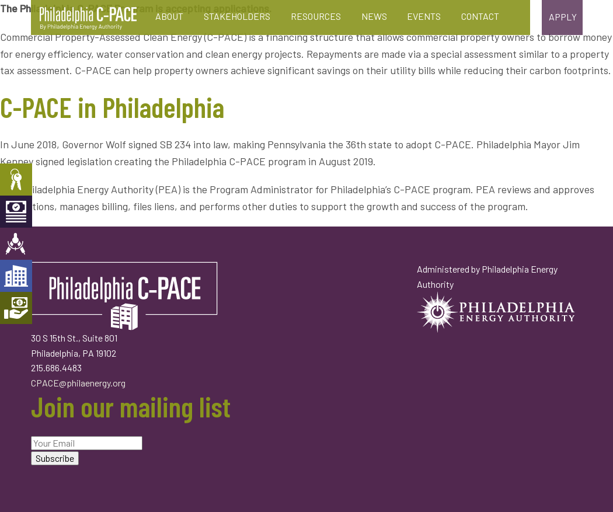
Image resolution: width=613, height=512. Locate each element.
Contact (480, 16)
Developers (16, 276)
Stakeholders (237, 16)
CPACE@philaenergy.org (78, 382)
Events (424, 16)
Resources (316, 16)
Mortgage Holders (16, 308)
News (374, 16)
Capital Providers (16, 212)
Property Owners (16, 179)
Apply (563, 16)
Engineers (16, 244)
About (169, 16)
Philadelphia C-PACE (88, 18)
